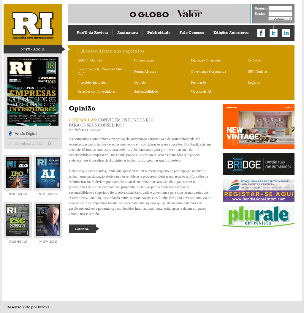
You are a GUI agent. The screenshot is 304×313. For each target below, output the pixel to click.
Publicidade (158, 32)
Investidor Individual (92, 82)
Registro (254, 82)
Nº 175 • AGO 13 (33, 49)
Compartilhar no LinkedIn (286, 33)
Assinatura (127, 32)
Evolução (254, 60)
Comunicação (144, 60)
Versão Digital (26, 133)
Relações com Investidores (96, 91)
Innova (43, 307)
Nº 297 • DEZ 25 (48, 223)
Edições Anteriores (231, 32)
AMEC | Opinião (89, 60)
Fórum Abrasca (145, 71)
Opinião (140, 82)
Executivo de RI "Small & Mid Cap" (99, 71)
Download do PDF (29, 143)
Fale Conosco (192, 32)
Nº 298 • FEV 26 (17, 223)
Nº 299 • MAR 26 (48, 176)
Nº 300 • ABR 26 (17, 176)
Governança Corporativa (208, 71)
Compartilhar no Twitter (274, 33)
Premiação (198, 82)
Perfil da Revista (92, 32)
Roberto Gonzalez (87, 130)
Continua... (82, 228)
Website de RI (201, 91)
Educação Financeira (206, 60)
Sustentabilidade (146, 91)
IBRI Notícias (257, 71)
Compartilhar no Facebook (261, 33)
